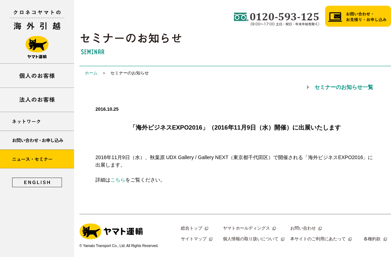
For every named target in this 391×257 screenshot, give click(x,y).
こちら (117, 180)
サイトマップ (197, 238)
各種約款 (376, 238)
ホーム (91, 72)
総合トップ (195, 228)
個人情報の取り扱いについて (254, 238)
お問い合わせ (307, 228)
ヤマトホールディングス (250, 228)
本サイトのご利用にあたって (322, 238)
